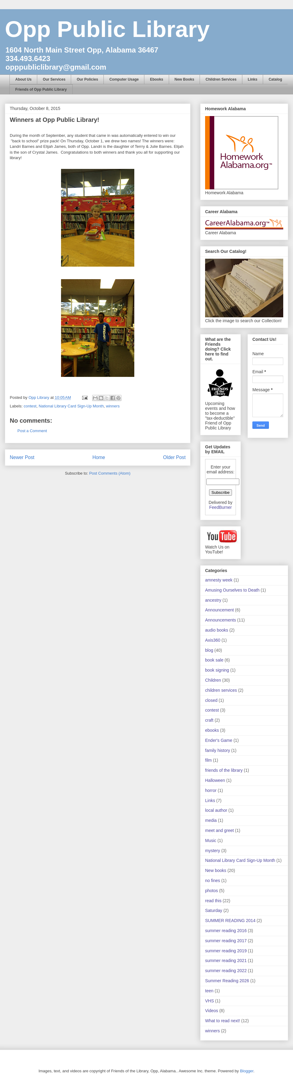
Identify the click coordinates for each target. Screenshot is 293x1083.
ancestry (213, 600)
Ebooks (156, 79)
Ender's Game (218, 740)
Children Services (220, 79)
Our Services (54, 79)
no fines (212, 880)
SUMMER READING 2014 (230, 920)
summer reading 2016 (226, 930)
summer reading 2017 (226, 940)
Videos (211, 1010)
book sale (214, 660)
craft (209, 720)
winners (113, 406)
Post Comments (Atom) (109, 473)
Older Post (174, 457)
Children (213, 680)
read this (213, 900)
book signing (217, 670)
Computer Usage (124, 79)
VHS (209, 1000)
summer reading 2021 (226, 960)
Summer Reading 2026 (227, 980)
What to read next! (222, 1020)
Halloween (215, 780)
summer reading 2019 (226, 950)
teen (209, 990)
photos (211, 890)
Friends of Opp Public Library (41, 89)
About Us (23, 79)
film (208, 760)
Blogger (246, 1071)
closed (211, 700)
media (211, 820)
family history (217, 750)
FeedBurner (220, 507)
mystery (212, 850)
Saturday (213, 910)
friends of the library (224, 770)
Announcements (220, 620)
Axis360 (212, 640)
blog (209, 650)
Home (98, 457)
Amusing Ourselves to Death (232, 590)
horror (210, 790)
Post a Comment (32, 430)
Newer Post (22, 457)
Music (210, 840)
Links (252, 79)
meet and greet (219, 830)
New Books (184, 79)
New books (215, 870)
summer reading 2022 (226, 970)
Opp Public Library (107, 29)
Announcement (219, 609)
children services (221, 690)
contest (30, 406)
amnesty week (218, 580)
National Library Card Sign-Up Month (71, 406)
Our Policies (87, 79)
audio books (216, 630)
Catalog (275, 79)
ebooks (212, 730)
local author (216, 810)
